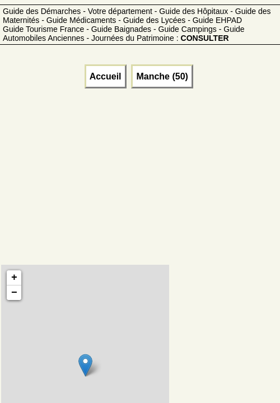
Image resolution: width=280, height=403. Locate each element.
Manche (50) (162, 76)
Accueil (106, 76)
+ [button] (14, 277)
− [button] (14, 292)
